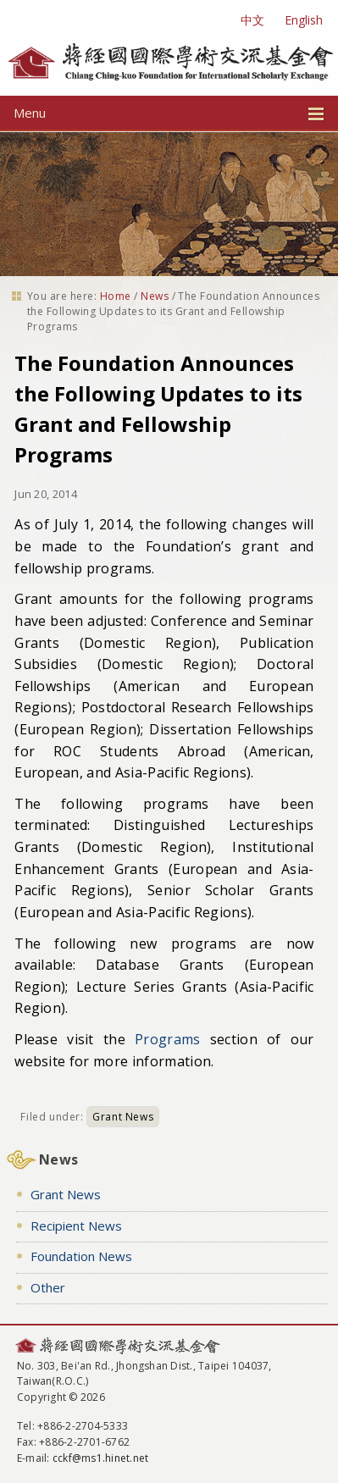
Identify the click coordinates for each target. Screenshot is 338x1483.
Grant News (122, 1116)
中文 (252, 20)
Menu (169, 112)
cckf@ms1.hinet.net (100, 1458)
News (155, 296)
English (304, 20)
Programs (168, 1039)
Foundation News (81, 1256)
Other (47, 1287)
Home (115, 296)
